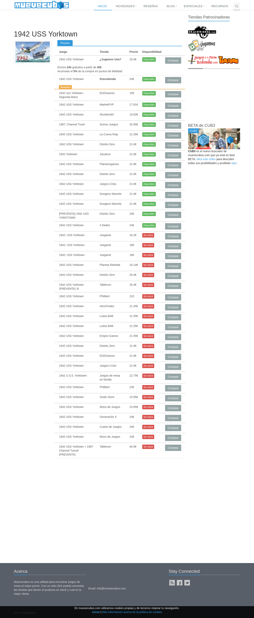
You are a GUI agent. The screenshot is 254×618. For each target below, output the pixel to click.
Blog (171, 6)
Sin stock (148, 235)
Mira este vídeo (206, 159)
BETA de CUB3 (201, 125)
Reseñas (150, 6)
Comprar (173, 60)
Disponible (149, 59)
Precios (65, 43)
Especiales (193, 6)
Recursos (219, 6)
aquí (234, 163)
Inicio (102, 6)
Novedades (125, 6)
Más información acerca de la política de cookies (132, 612)
